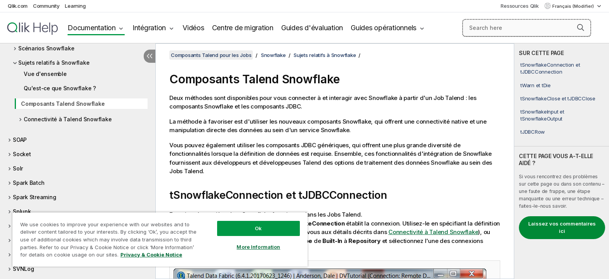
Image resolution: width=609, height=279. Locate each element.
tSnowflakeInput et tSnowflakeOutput (542, 115)
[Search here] (527, 28)
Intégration (149, 28)
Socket (22, 154)
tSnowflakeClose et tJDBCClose (557, 98)
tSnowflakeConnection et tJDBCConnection (550, 68)
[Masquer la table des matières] (149, 56)
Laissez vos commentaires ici (562, 227)
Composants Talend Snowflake (62, 103)
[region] (160, 239)
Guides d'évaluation (312, 28)
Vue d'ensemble (45, 74)
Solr (18, 168)
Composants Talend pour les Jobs (211, 55)
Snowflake (273, 55)
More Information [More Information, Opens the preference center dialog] (258, 247)
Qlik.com (18, 6)
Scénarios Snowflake (46, 48)
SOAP (20, 139)
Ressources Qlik (519, 6)
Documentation (92, 28)
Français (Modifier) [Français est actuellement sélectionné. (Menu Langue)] (573, 6)
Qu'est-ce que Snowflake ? (60, 88)
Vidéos (193, 28)
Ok (258, 228)
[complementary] (561, 161)
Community (46, 6)
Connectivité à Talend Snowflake (67, 119)
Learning (75, 6)
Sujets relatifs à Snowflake (53, 62)
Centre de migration (242, 28)
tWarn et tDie (535, 85)
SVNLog (23, 268)
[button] (580, 27)
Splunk (22, 211)
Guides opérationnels (383, 28)
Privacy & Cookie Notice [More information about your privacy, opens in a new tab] (151, 254)
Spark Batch (28, 182)
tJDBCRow (532, 132)
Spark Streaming (34, 197)
